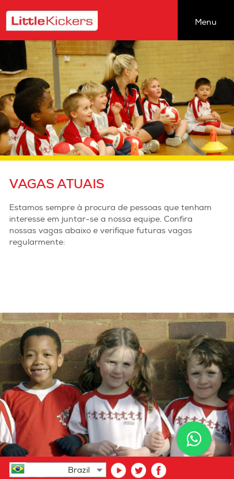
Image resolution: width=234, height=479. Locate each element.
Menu (206, 22)
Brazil (79, 470)
